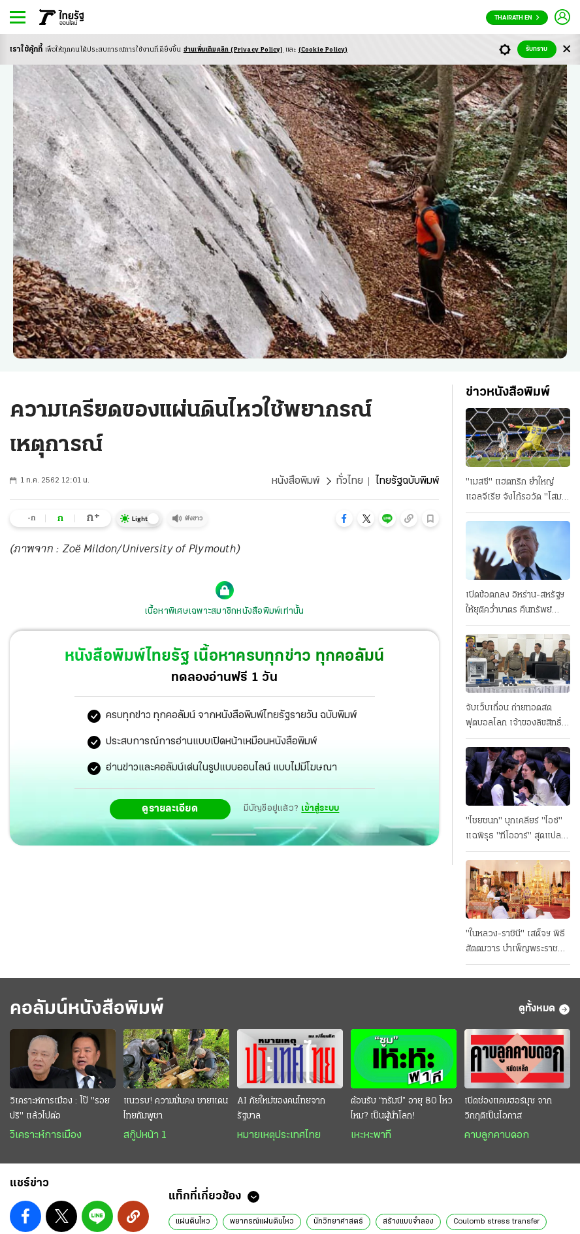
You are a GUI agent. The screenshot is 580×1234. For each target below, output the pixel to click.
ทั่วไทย (349, 481)
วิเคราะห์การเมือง (46, 1135)
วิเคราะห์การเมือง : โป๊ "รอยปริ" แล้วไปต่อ (60, 1108)
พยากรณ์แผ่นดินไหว (262, 1222)
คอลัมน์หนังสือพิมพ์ (87, 1009)
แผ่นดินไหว (193, 1222)
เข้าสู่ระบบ (320, 809)
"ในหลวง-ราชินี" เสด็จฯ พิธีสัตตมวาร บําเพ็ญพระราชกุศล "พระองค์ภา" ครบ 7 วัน (517, 943)
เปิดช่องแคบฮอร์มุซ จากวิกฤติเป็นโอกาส (508, 1108)
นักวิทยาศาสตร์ (338, 1222)
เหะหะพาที (371, 1135)
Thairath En (517, 18)
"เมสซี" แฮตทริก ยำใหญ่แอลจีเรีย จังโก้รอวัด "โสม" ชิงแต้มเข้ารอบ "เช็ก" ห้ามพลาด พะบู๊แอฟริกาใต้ (516, 491)
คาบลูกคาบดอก (496, 1135)
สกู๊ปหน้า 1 (145, 1135)
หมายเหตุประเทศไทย (279, 1135)
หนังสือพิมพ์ (295, 481)
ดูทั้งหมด (544, 1009)
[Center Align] (566, 49)
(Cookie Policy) (323, 50)
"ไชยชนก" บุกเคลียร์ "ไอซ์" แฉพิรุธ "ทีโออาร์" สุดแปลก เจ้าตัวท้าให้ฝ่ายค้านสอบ (516, 830)
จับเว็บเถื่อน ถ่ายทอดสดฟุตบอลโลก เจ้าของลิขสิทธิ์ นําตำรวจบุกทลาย (514, 717)
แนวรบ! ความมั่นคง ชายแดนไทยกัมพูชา (175, 1108)
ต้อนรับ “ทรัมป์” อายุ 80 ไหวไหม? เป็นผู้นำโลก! (402, 1108)
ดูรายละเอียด (170, 809)
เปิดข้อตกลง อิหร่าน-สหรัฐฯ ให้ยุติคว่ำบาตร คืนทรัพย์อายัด (515, 604)
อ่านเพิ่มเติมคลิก (233, 50)
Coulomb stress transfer (496, 1222)
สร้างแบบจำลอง (408, 1222)
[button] (344, 518)
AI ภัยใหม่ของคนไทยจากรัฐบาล (281, 1108)
